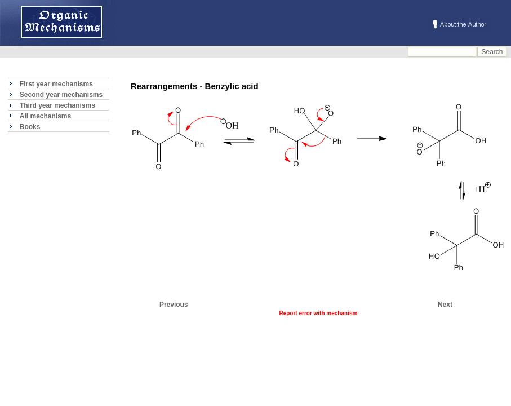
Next (445, 304)
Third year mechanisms (57, 105)
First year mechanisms (56, 84)
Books (30, 127)
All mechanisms (45, 116)
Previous (173, 304)
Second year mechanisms (61, 95)
